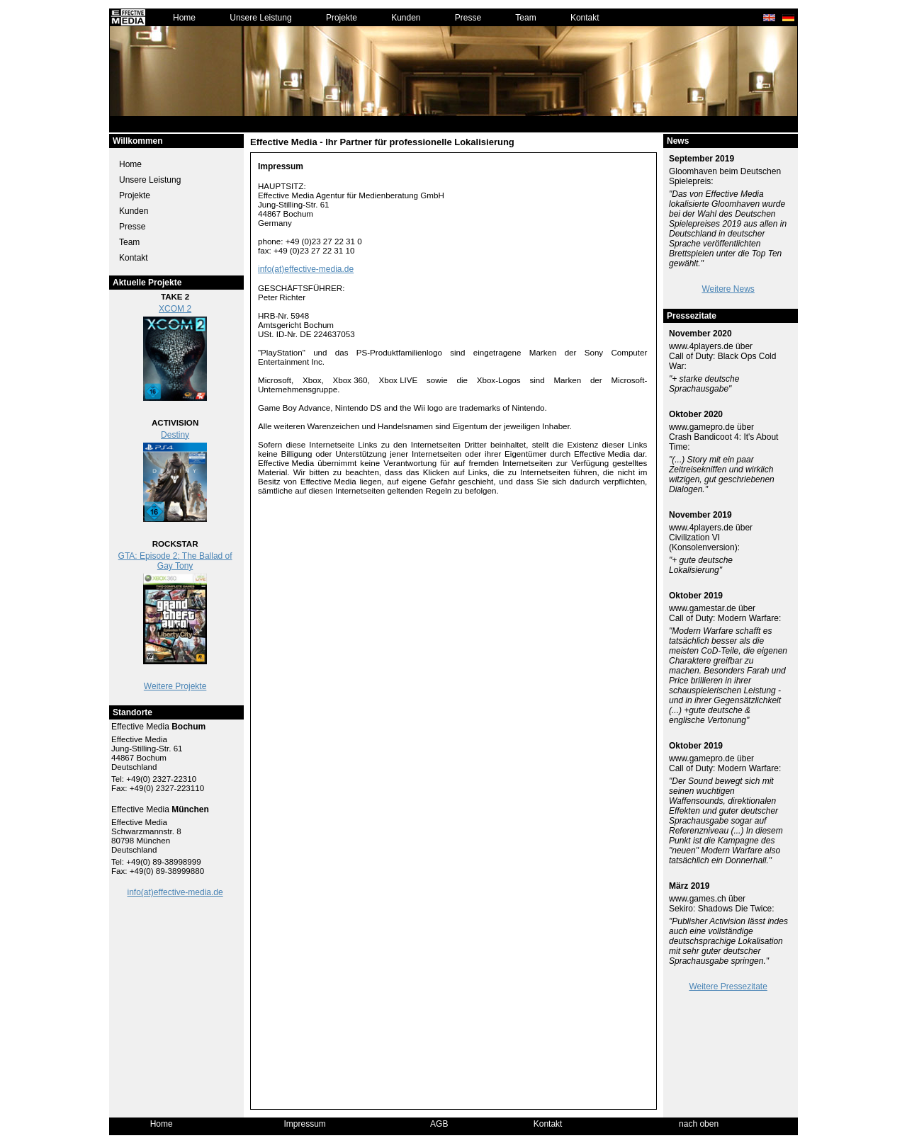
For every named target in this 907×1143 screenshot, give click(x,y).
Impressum (305, 1124)
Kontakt (584, 18)
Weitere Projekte (175, 686)
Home (184, 18)
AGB (439, 1124)
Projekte (341, 18)
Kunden (405, 18)
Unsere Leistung (260, 18)
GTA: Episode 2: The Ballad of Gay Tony (175, 561)
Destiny (175, 435)
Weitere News (728, 289)
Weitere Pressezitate (728, 986)
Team (525, 18)
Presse (468, 18)
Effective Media (158, 727)
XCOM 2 (175, 309)
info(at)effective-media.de (175, 892)
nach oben (699, 1124)
